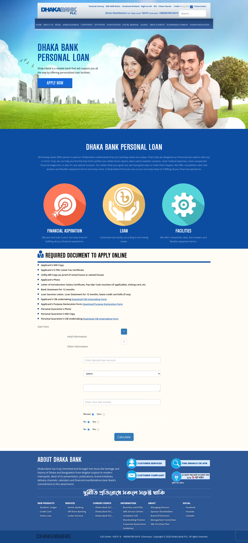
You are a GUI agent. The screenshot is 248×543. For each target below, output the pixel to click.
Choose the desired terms (97, 368)
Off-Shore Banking (77, 511)
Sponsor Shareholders (162, 511)
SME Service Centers (133, 511)
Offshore (99, 25)
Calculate (124, 437)
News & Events (157, 25)
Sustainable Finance (177, 25)
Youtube (189, 511)
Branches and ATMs (133, 507)
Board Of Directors (160, 515)
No (84, 421)
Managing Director (160, 507)
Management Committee (163, 519)
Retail (58, 25)
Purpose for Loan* (93, 381)
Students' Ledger (48, 507)
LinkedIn (189, 515)
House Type (90, 410)
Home (39, 25)
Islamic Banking (75, 507)
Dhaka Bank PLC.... (104, 515)
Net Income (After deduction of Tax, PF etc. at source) (111, 396)
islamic (144, 25)
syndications (114, 25)
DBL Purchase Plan (160, 524)
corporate (86, 25)
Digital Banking (130, 25)
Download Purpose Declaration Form (103, 304)
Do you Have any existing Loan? (119, 425)
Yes (94, 421)
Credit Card (45, 511)
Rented (87, 414)
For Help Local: (137, 13)
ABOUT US (48, 25)
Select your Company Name (120, 417)
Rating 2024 (181, 6)
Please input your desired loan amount (103, 354)
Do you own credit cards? (150, 417)
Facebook (190, 507)
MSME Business (71, 25)
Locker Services (75, 515)
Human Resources (199, 25)
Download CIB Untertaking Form (89, 299)
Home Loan (45, 515)
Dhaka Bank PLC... (104, 507)
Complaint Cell (130, 515)
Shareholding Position (134, 519)
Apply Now (55, 83)
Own (99, 414)
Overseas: (163, 13)
